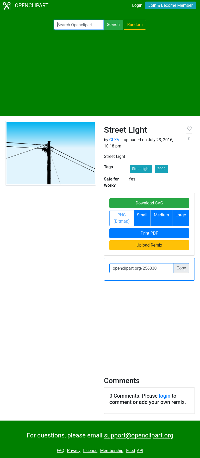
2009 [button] (161, 169)
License (90, 450)
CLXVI (115, 139)
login (164, 396)
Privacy (73, 450)
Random (135, 24)
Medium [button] (161, 214)
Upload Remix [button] (149, 245)
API (140, 450)
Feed (130, 450)
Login (137, 5)
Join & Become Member (170, 5)
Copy (181, 268)
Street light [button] (140, 169)
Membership (111, 450)
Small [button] (142, 214)
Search (113, 24)
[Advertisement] (100, 72)
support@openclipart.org (138, 435)
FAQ (60, 450)
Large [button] (181, 214)
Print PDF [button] (149, 233)
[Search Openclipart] (79, 25)
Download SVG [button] (149, 203)
